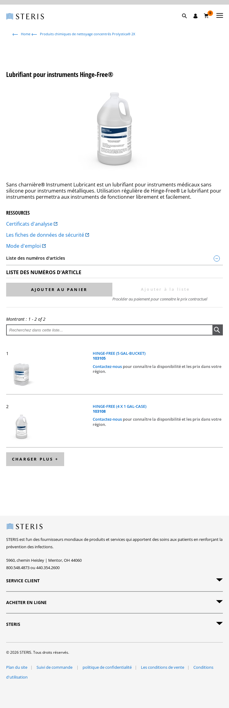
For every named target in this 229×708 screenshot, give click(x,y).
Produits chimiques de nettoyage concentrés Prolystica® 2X (87, 34)
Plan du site (16, 667)
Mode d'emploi (26, 246)
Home (25, 34)
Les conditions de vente (162, 667)
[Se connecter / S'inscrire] (195, 15)
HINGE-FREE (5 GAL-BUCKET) (119, 356)
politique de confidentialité (107, 667)
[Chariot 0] (206, 16)
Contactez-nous (108, 366)
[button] (187, 23)
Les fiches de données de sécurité (47, 235)
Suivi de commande (55, 667)
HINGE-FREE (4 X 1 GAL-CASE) (119, 409)
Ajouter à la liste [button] (165, 289)
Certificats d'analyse (31, 223)
